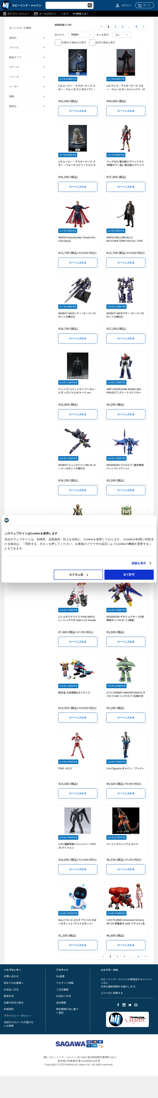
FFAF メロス (65, 768)
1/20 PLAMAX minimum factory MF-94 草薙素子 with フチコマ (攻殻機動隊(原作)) (125, 923)
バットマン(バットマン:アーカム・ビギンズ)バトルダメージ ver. (77, 390)
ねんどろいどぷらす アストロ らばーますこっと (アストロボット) (77, 921)
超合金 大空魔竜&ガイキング (74, 692)
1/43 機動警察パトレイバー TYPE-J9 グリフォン (77, 845)
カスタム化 (78, 574)
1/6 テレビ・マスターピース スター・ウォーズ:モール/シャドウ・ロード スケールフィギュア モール (125, 89)
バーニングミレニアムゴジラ (122, 844)
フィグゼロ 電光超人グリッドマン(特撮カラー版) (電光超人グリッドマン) (125, 165)
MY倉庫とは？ (81, 13)
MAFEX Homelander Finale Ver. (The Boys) (77, 239)
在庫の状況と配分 (14, 1002)
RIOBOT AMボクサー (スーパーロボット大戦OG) (125, 315)
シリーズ (14, 77)
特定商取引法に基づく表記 (67, 1010)
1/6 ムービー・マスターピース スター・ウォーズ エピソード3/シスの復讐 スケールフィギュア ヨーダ (77, 165)
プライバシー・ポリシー (17, 1015)
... (129, 26)
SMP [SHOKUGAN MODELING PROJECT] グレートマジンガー (123, 390)
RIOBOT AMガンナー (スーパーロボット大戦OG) (77, 315)
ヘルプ (64, 13)
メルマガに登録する (112, 993)
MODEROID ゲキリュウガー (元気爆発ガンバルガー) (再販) (125, 618)
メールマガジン (47, 13)
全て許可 (129, 574)
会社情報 (61, 1002)
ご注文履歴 (62, 989)
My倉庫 (60, 976)
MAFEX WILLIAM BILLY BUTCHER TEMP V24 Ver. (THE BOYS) (124, 241)
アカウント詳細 (64, 983)
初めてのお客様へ (14, 983)
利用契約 (9, 1009)
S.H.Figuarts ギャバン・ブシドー (125, 768)
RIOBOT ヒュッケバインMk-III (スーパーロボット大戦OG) (77, 466)
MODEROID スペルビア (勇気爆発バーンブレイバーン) (125, 466)
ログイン (126, 5)
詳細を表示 (139, 563)
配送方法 (9, 996)
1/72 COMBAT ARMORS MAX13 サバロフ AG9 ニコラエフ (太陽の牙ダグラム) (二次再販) (125, 696)
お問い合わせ (11, 976)
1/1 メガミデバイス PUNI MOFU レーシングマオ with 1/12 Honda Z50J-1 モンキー (77, 620)
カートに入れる (77, 110)
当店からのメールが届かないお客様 (18, 1023)
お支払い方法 (11, 989)
